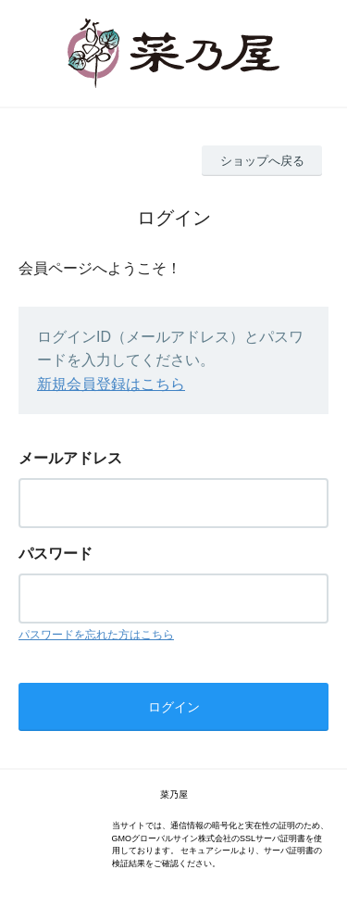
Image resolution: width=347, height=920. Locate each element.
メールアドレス (70, 458)
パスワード (56, 553)
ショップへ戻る (262, 161)
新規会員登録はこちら (111, 384)
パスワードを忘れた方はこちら (96, 634)
